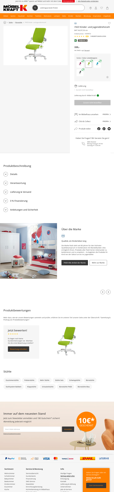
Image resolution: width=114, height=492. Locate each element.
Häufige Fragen (66, 473)
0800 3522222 (91, 142)
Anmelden (68, 429)
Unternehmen (65, 487)
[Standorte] (91, 8)
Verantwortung (18, 183)
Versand (87, 50)
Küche (6, 489)
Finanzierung (31, 479)
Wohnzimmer (9, 473)
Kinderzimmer (9, 484)
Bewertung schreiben (18, 349)
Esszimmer (8, 487)
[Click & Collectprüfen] (92, 121)
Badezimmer (9, 481)
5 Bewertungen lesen (98, 36)
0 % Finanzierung (18, 200)
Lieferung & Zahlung (68, 484)
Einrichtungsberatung (34, 487)
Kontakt (63, 481)
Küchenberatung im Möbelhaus (38, 489)
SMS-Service (30, 481)
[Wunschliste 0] (101, 7)
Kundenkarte (31, 476)
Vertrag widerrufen (67, 476)
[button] (80, 64)
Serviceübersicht (32, 473)
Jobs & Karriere (66, 489)
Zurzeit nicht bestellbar (92, 102)
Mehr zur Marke (98, 263)
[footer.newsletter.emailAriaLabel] (32, 429)
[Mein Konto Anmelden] (96, 8)
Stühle (7, 371)
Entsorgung (64, 479)
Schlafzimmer (9, 476)
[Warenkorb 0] (107, 8)
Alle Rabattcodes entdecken (88, 1)
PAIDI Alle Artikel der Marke (75, 263)
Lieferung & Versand (20, 191)
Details (13, 174)
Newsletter (30, 484)
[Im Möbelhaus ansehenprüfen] (92, 114)
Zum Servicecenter (96, 485)
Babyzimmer (9, 479)
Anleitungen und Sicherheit (24, 209)
